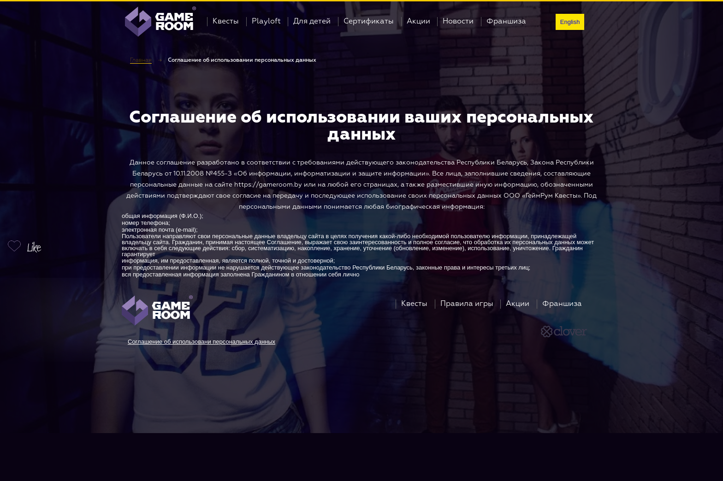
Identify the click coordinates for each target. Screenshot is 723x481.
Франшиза (506, 21)
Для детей (312, 21)
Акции (418, 21)
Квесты (226, 21)
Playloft (266, 21)
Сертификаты (369, 21)
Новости (458, 21)
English (570, 21)
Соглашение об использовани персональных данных (201, 341)
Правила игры (466, 304)
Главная (141, 60)
